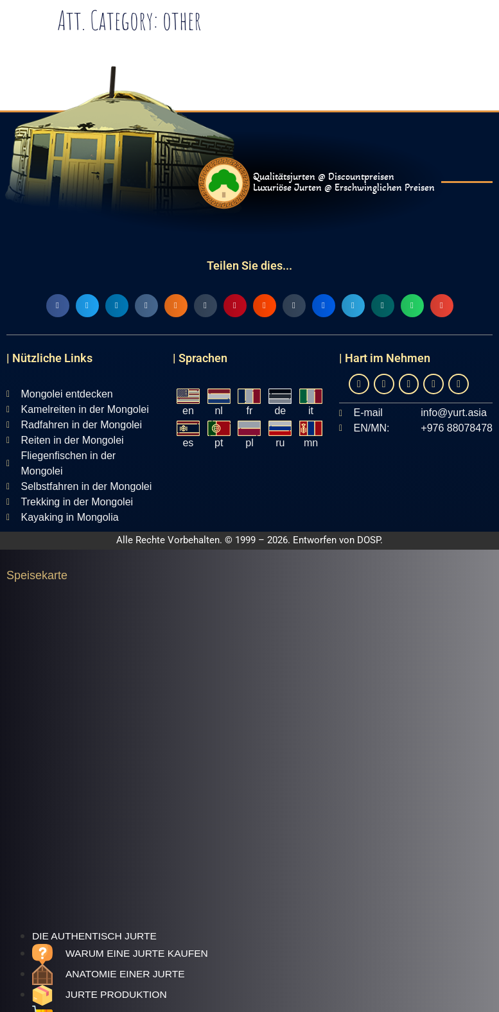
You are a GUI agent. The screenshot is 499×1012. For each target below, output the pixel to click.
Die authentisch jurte (94, 935)
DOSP (368, 540)
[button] (57, 305)
